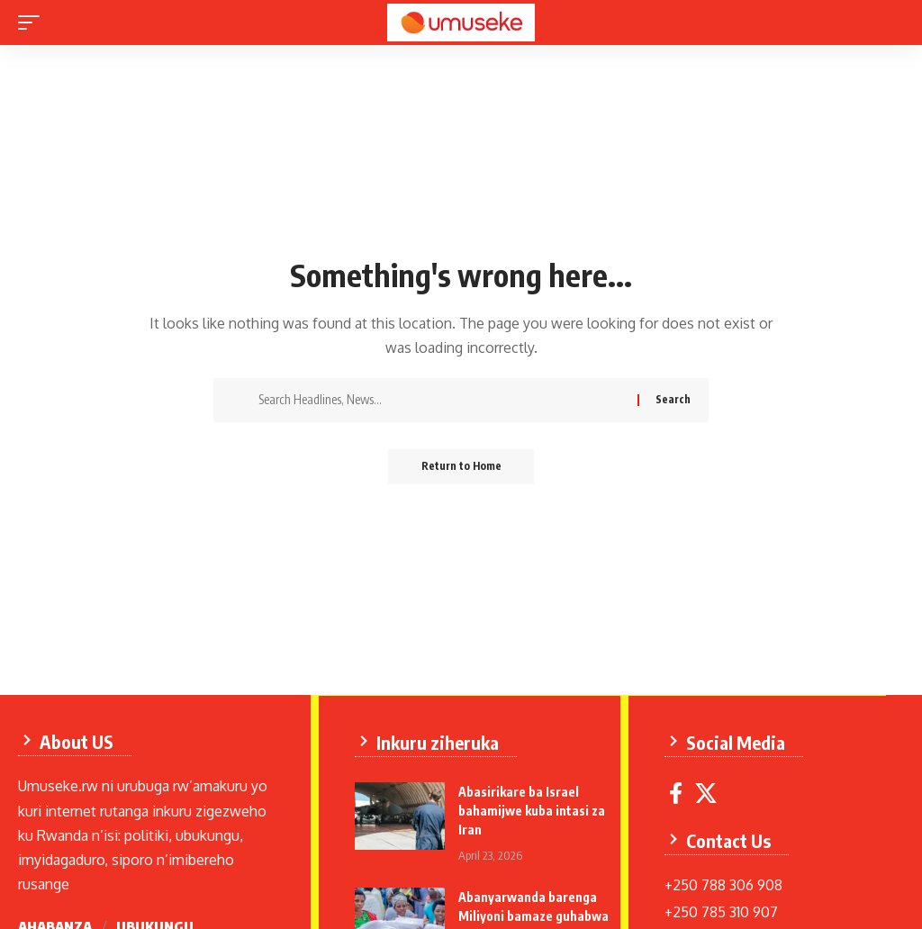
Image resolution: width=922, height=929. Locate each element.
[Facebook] (676, 792)
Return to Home (461, 467)
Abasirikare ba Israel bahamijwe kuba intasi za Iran (532, 809)
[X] (707, 792)
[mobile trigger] (33, 22)
